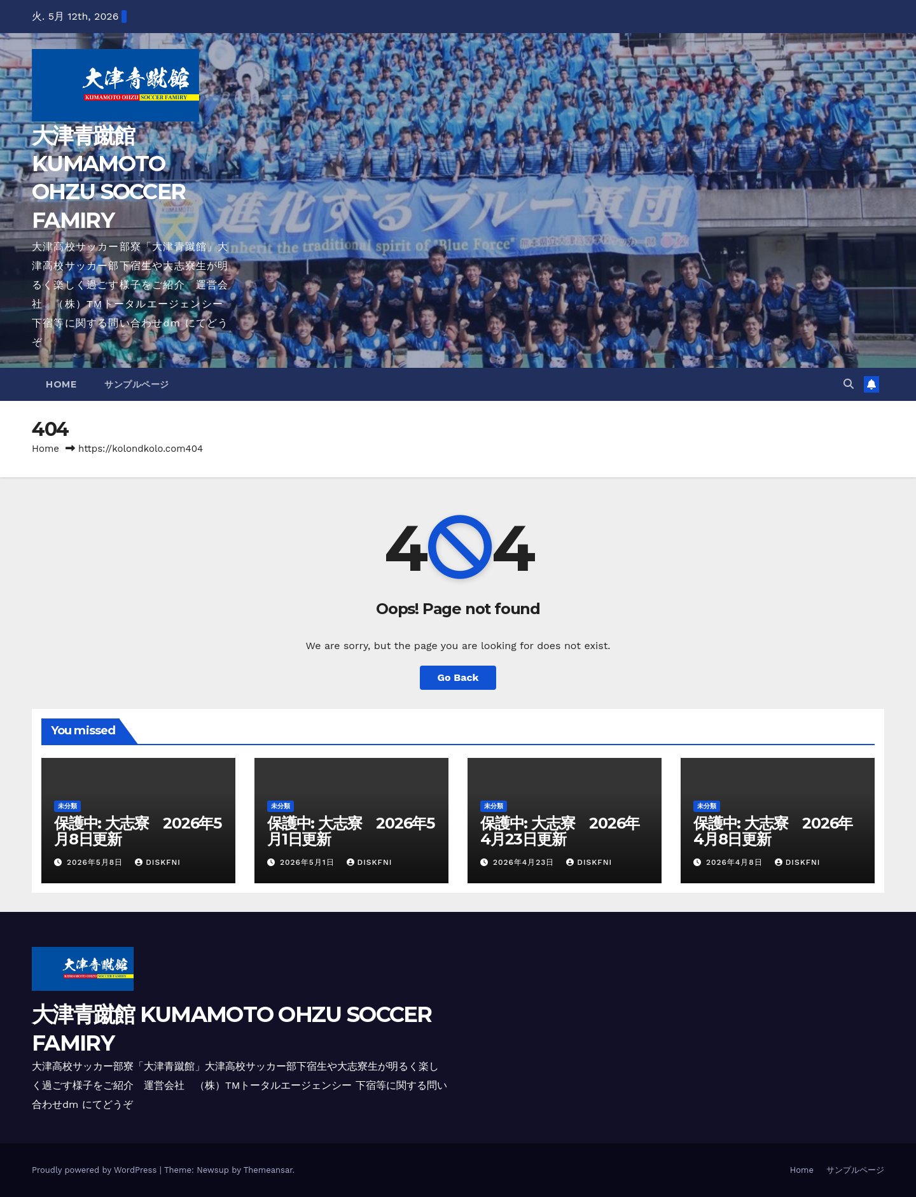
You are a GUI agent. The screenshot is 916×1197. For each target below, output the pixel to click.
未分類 (67, 805)
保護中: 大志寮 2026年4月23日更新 (559, 831)
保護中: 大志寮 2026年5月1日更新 (350, 831)
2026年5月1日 (309, 862)
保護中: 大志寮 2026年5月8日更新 (137, 831)
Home (61, 384)
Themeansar (268, 1170)
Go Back (458, 677)
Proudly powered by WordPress (96, 1170)
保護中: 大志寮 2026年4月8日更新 (772, 831)
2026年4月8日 (736, 862)
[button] (848, 384)
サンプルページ (136, 384)
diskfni (158, 862)
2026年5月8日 (96, 862)
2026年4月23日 (525, 862)
